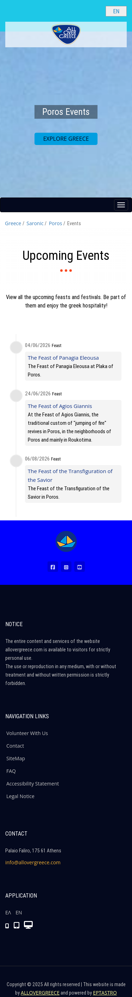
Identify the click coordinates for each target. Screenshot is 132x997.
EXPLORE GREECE (66, 139)
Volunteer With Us (27, 733)
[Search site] (94, 10)
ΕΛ (8, 912)
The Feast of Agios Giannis (60, 405)
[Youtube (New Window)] (79, 566)
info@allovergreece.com (33, 862)
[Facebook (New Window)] (53, 566)
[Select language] (116, 11)
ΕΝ (18, 912)
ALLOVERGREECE (40, 992)
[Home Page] (66, 541)
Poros (55, 223)
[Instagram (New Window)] (66, 566)
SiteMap (15, 758)
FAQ (11, 771)
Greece (13, 223)
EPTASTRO (105, 992)
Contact (15, 745)
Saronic (34, 223)
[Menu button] (121, 204)
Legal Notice (20, 796)
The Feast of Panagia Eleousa (63, 357)
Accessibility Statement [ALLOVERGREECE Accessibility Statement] (32, 783)
